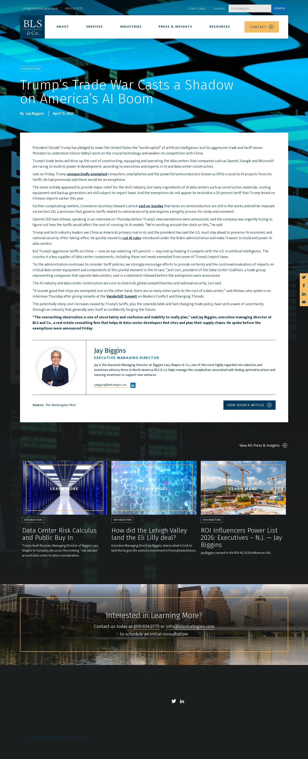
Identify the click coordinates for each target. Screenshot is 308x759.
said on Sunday (151, 206)
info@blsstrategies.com (190, 627)
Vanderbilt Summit (121, 296)
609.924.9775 (146, 627)
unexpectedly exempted (87, 174)
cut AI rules (132, 238)
